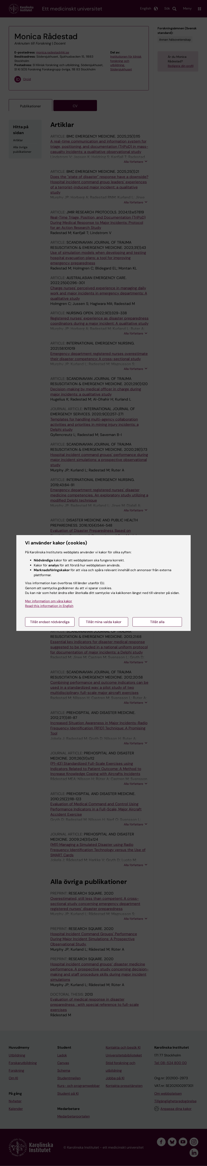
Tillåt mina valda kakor (103, 622)
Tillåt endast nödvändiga (50, 622)
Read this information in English (49, 606)
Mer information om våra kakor (48, 601)
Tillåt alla (157, 622)
